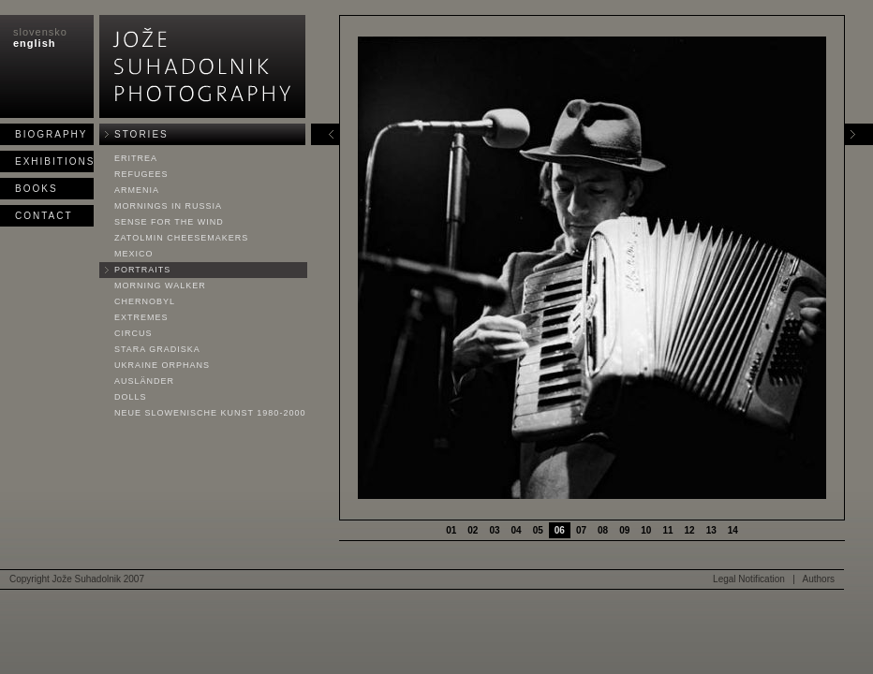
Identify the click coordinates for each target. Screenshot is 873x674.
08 (603, 530)
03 (494, 530)
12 (690, 530)
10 (646, 530)
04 (516, 530)
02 (472, 530)
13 (711, 530)
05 (538, 530)
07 (581, 530)
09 (624, 530)
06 (560, 530)
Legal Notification (749, 579)
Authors (819, 579)
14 (733, 530)
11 (667, 530)
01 (451, 530)
